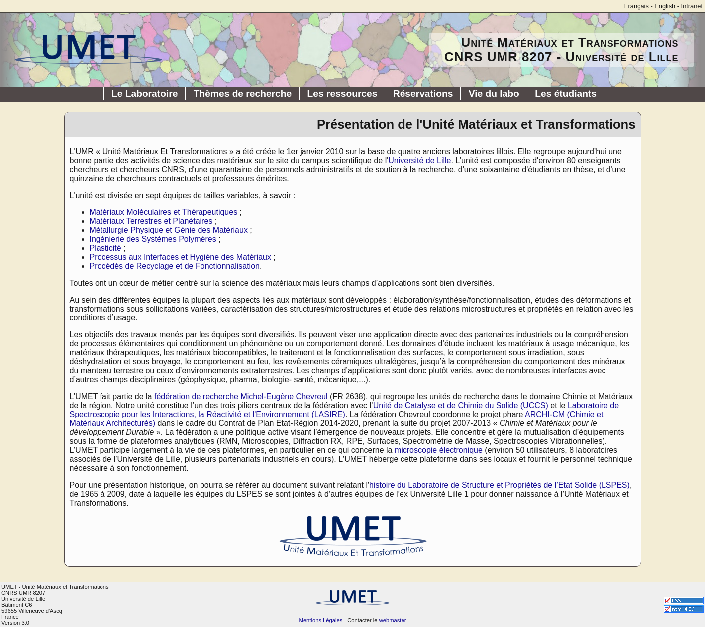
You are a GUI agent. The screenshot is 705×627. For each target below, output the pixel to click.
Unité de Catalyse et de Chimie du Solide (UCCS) (460, 405)
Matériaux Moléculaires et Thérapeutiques (164, 212)
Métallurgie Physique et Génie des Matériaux (169, 230)
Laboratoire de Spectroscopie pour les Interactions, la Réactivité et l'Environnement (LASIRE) (344, 409)
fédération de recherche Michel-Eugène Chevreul (241, 396)
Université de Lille (419, 160)
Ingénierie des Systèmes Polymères (153, 239)
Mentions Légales (321, 620)
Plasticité (105, 248)
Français (636, 6)
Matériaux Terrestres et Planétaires (151, 221)
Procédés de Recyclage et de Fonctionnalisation (175, 266)
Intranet (692, 6)
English (664, 6)
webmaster (392, 620)
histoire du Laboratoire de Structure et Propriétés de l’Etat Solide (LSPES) (499, 485)
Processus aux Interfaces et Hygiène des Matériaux (181, 257)
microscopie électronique (439, 450)
